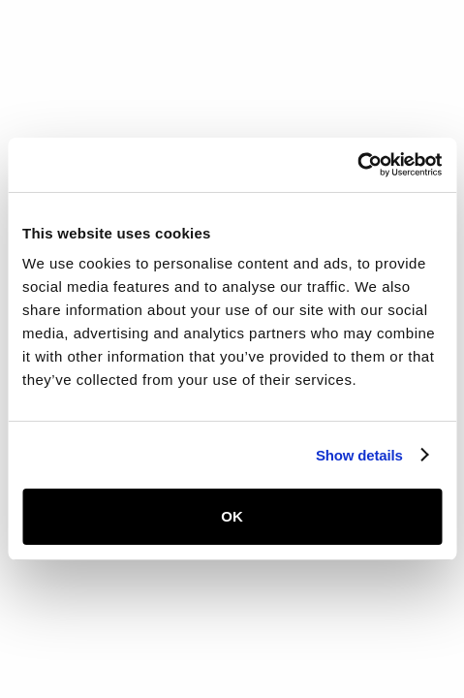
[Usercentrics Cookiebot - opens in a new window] (357, 164)
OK (232, 516)
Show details (359, 455)
